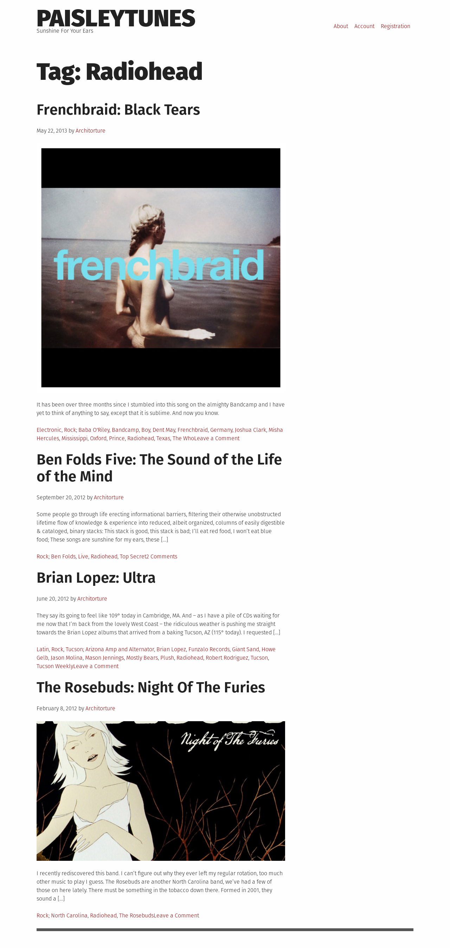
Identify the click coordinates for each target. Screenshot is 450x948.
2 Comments (161, 556)
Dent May (164, 430)
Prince (117, 438)
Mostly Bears (142, 657)
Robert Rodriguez (227, 657)
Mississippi (75, 438)
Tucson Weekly (55, 666)
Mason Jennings (104, 657)
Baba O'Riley (93, 430)
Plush (167, 657)
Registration (395, 26)
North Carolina (69, 915)
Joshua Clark (250, 430)
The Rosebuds (136, 915)
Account (364, 26)
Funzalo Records (209, 649)
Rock (70, 430)
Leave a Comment (216, 438)
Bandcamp (125, 430)
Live (83, 556)
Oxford (98, 438)
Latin (43, 649)
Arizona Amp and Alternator (119, 649)
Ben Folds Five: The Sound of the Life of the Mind (159, 468)
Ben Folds (63, 556)
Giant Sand (245, 649)
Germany (221, 430)
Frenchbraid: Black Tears (118, 109)
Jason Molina (67, 657)
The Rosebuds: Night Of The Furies (151, 687)
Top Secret (133, 556)
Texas (163, 438)
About (341, 26)
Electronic (49, 430)
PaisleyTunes (116, 18)
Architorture (90, 130)
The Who (183, 438)
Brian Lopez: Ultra (96, 578)
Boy (145, 430)
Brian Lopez (171, 649)
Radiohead (140, 438)
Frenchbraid (193, 430)
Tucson (74, 649)
